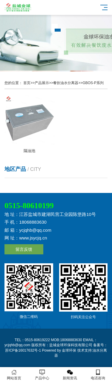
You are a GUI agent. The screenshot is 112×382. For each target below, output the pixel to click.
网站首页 (14, 374)
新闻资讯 (70, 374)
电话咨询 (98, 374)
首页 (26, 83)
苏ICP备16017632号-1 (23, 350)
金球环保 (69, 350)
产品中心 (42, 374)
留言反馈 (24, 249)
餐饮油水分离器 (65, 83)
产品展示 (42, 83)
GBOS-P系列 (93, 83)
